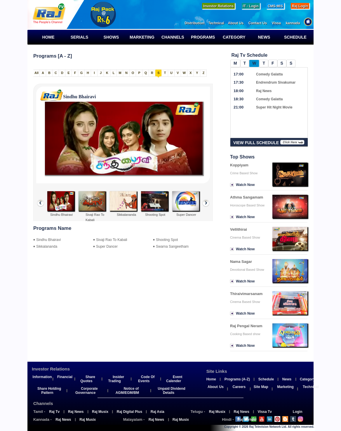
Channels (172, 37)
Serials (78, 37)
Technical (218, 23)
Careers (239, 387)
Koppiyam (239, 165)
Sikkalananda (46, 246)
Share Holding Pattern (49, 391)
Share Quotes (87, 379)
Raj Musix (100, 412)
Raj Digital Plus (129, 412)
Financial (64, 377)
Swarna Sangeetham (172, 246)
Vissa (279, 23)
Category (234, 37)
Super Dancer (107, 246)
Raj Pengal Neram (246, 326)
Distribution (196, 23)
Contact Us (260, 23)
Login (297, 412)
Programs (204, 37)
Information (42, 377)
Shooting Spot (167, 240)
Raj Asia (157, 412)
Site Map (261, 387)
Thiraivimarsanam (246, 294)
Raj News (75, 412)
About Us (238, 23)
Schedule (295, 37)
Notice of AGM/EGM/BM (127, 391)
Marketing (142, 37)
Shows (109, 37)
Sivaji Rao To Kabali (111, 240)
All (36, 73)
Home (46, 37)
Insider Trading (116, 379)
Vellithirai (238, 229)
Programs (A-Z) (237, 379)
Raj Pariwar (247, 420)
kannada (295, 23)
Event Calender (174, 379)
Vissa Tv (265, 412)
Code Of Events (146, 379)
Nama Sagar (241, 261)
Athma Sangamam (246, 197)
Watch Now (245, 185)
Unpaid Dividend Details (171, 391)
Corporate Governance (86, 391)
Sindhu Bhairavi (48, 240)
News (261, 37)
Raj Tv (54, 412)
